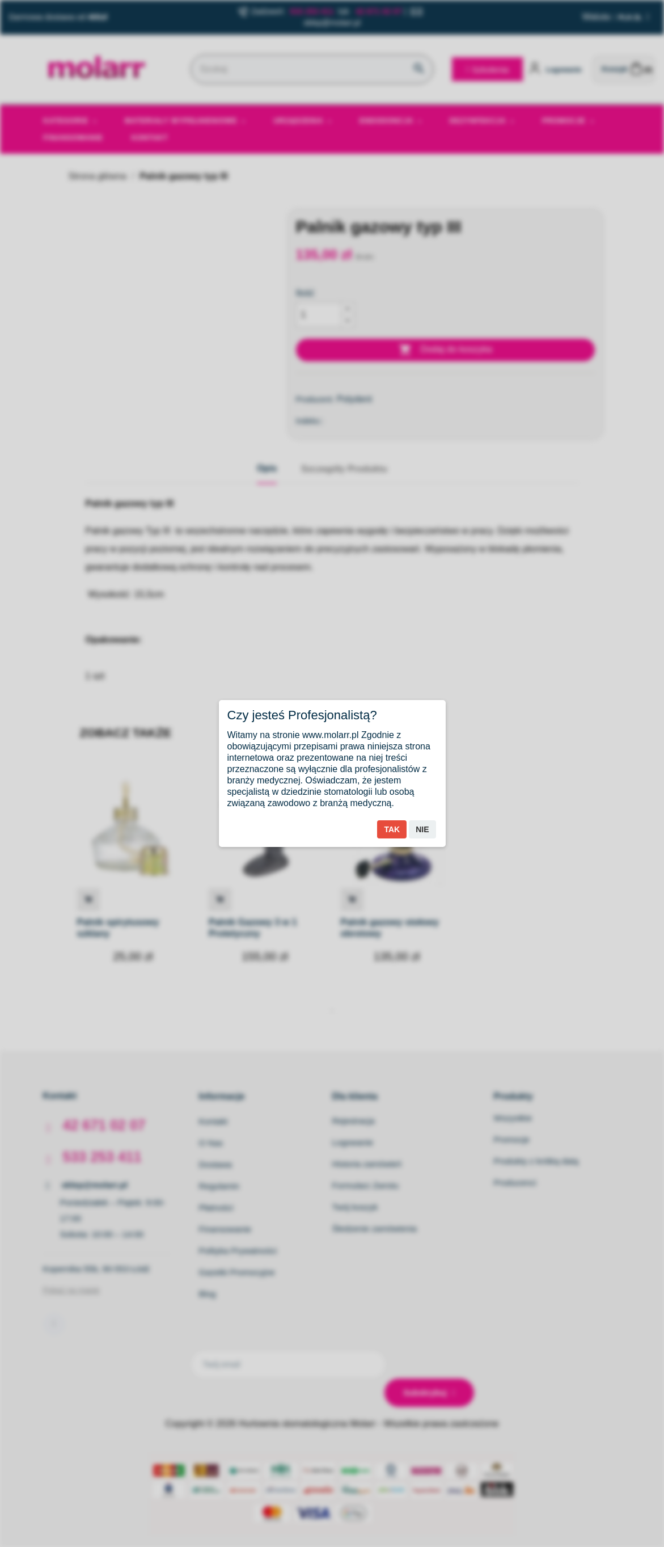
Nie (422, 829)
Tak (392, 829)
